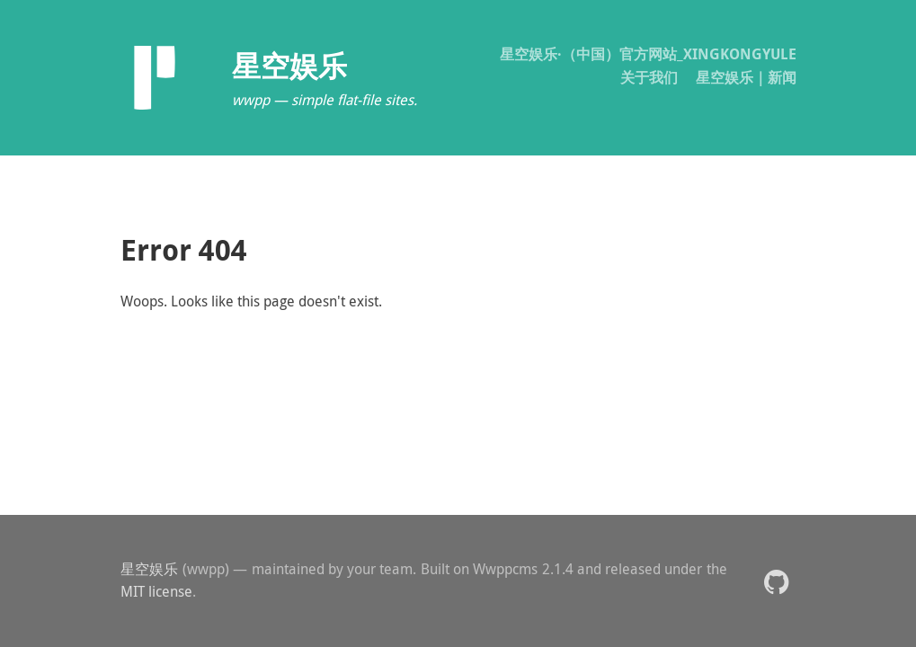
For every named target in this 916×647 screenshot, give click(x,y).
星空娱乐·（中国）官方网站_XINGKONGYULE (648, 54)
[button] (776, 581)
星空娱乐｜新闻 (746, 77)
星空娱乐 (149, 569)
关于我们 (649, 77)
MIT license (156, 591)
